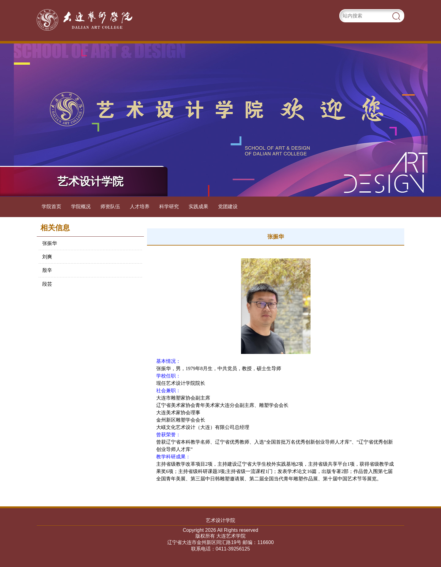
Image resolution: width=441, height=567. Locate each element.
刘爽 (47, 256)
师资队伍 (110, 206)
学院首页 (51, 206)
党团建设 (228, 206)
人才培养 (139, 206)
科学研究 (169, 206)
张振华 (49, 243)
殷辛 (47, 270)
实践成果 (198, 206)
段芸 (47, 284)
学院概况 (81, 206)
